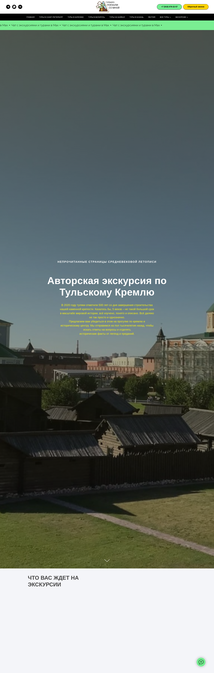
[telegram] (8, 7)
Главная (30, 17)
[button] (196, 7)
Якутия (151, 17)
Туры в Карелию (76, 17)
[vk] (20, 7)
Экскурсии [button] (180, 17)
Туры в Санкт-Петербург (51, 17)
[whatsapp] (14, 7)
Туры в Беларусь (96, 17)
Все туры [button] (164, 17)
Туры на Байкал (117, 17)
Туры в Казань (137, 17)
